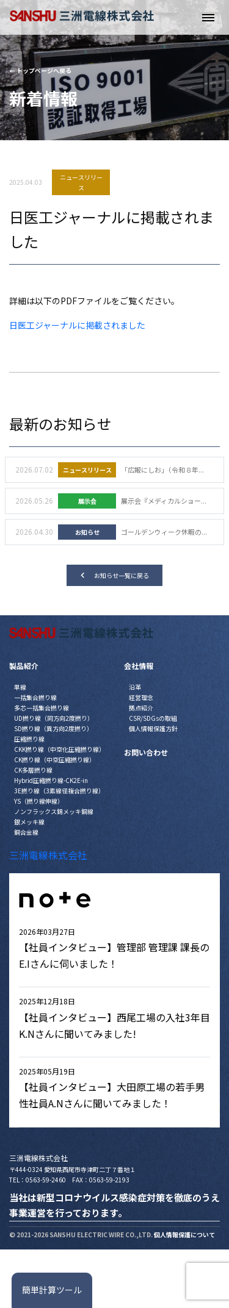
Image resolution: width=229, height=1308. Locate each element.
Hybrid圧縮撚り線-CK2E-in (51, 780)
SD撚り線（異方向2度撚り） (53, 728)
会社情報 (138, 665)
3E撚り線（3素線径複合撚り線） (59, 790)
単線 (20, 687)
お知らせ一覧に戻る (115, 575)
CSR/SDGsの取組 (153, 718)
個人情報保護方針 (153, 728)
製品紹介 (23, 665)
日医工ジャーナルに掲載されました (77, 325)
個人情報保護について (184, 1234)
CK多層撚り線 (33, 769)
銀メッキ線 (29, 821)
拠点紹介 (141, 707)
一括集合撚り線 (35, 697)
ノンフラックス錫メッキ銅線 (53, 811)
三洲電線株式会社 (48, 855)
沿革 (135, 687)
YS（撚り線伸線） (39, 801)
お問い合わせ (146, 752)
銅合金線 (26, 832)
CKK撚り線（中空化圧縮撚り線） (59, 749)
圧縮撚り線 (29, 738)
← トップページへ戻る (40, 70)
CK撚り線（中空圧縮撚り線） (54, 759)
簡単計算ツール (52, 1290)
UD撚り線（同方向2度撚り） (53, 718)
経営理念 (141, 697)
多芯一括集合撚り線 (41, 707)
